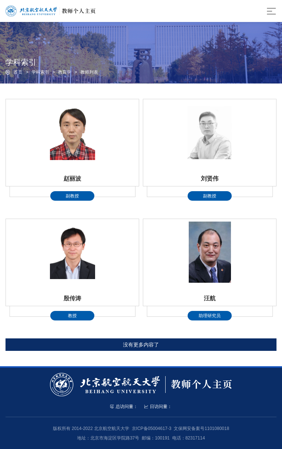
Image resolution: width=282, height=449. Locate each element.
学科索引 (40, 72)
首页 (18, 72)
